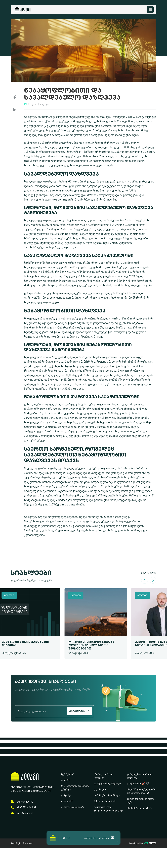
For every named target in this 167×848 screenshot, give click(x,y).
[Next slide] (153, 580)
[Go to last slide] (144, 580)
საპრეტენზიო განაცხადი (107, 783)
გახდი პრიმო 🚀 (136, 783)
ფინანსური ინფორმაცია (107, 795)
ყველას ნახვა (148, 572)
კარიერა (65, 779)
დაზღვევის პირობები (72, 806)
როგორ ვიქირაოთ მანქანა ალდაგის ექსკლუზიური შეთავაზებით (93, 645)
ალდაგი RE (67, 801)
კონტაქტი (66, 795)
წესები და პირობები (105, 801)
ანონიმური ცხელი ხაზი (139, 808)
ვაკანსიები (100, 789)
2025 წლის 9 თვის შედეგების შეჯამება (26, 643)
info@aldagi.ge (25, 813)
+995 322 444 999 (26, 807)
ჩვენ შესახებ (67, 774)
